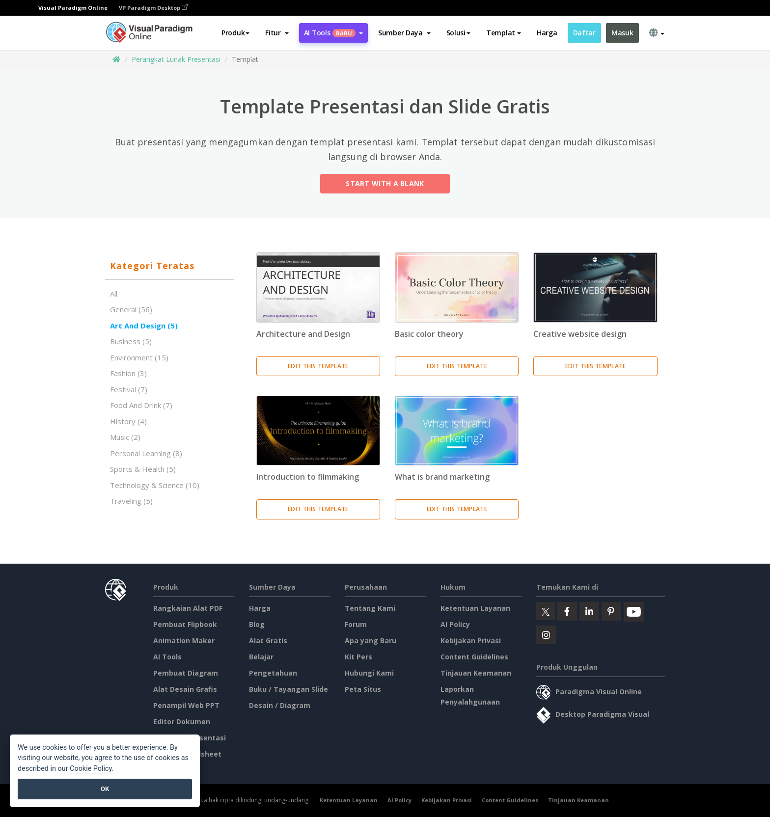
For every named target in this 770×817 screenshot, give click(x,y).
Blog (257, 624)
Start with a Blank (385, 185)
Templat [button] (503, 32)
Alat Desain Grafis (185, 689)
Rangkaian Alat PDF (187, 608)
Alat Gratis (268, 640)
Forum (356, 624)
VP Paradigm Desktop (153, 7)
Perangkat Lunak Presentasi (176, 59)
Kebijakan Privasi (470, 640)
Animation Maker (184, 640)
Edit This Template (318, 366)
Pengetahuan (273, 673)
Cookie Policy (91, 768)
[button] (277, 33)
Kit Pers (358, 656)
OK (105, 788)
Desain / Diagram (279, 705)
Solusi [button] (458, 32)
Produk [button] (235, 32)
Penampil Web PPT (186, 705)
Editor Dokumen (181, 721)
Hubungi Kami (369, 673)
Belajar (261, 656)
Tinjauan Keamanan (475, 673)
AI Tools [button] (333, 32)
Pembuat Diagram (185, 673)
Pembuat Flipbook (185, 624)
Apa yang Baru (370, 640)
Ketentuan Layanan (475, 608)
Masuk (622, 32)
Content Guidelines (474, 656)
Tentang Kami (370, 608)
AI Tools (167, 656)
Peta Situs (363, 689)
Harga (547, 32)
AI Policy (455, 624)
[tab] (169, 266)
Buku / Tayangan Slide (288, 689)
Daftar (584, 32)
